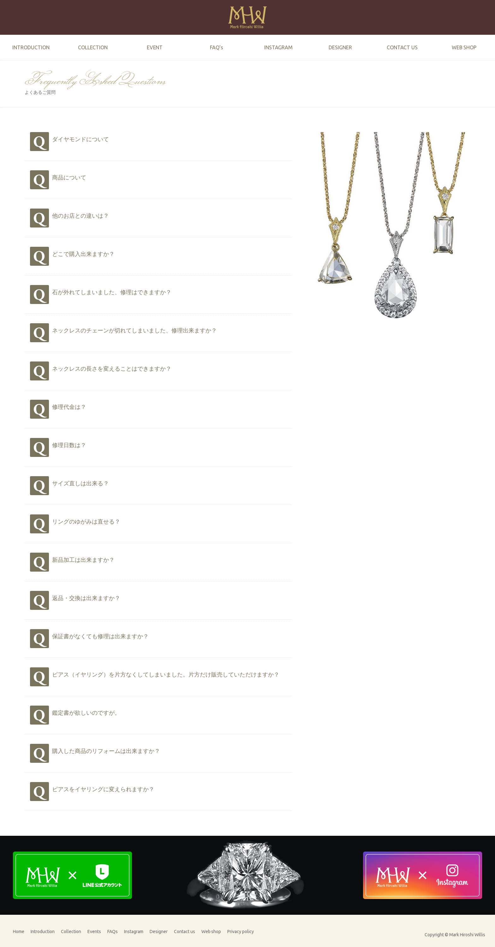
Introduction (43, 931)
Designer (159, 931)
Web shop (211, 931)
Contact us (184, 931)
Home (18, 931)
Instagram (133, 931)
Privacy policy (240, 931)
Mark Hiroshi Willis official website (247, 17)
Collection (71, 931)
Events (94, 931)
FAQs (112, 931)
